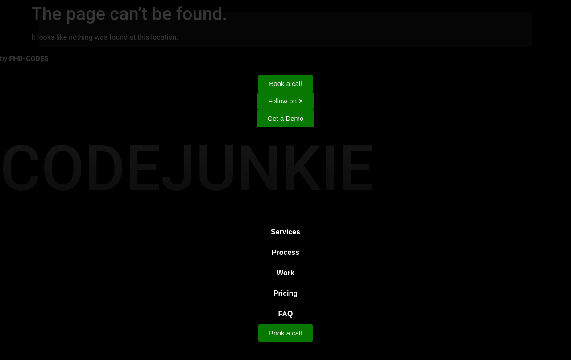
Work (285, 273)
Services (285, 232)
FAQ (285, 314)
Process (285, 252)
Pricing (285, 293)
